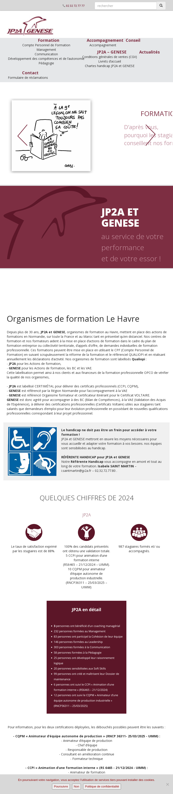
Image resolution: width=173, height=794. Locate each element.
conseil (88, 297)
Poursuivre (61, 786)
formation (87, 271)
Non (76, 786)
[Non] (167, 784)
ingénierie (88, 307)
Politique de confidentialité (102, 786)
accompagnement (88, 282)
